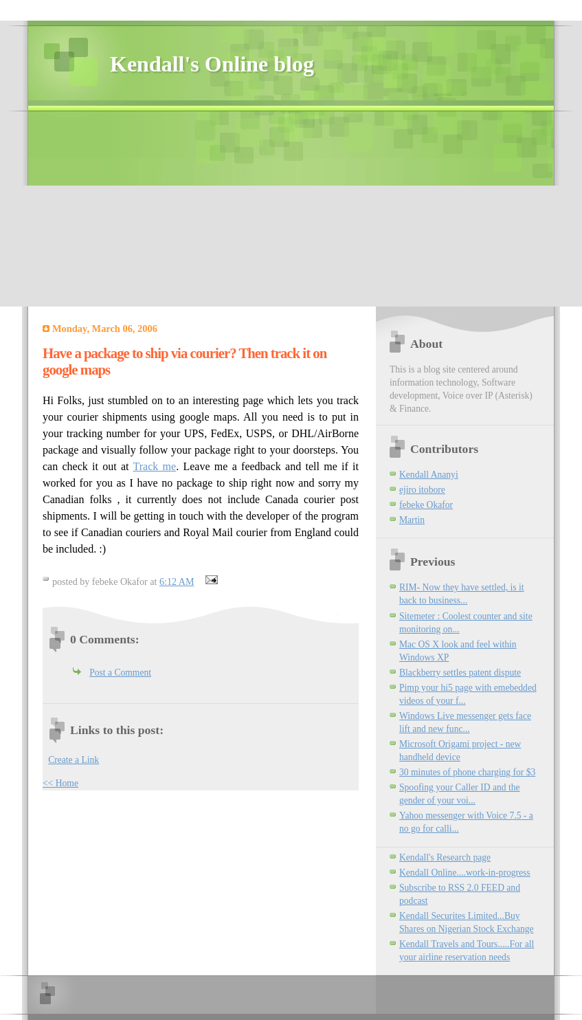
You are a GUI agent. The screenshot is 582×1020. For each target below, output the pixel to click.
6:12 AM (176, 581)
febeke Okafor (426, 505)
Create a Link (73, 760)
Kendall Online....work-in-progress (464, 872)
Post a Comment (120, 672)
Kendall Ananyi (428, 474)
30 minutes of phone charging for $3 (467, 772)
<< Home (60, 783)
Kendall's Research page (445, 857)
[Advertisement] (227, 207)
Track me (155, 466)
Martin (412, 520)
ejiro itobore (422, 490)
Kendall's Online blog (212, 64)
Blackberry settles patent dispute (460, 672)
